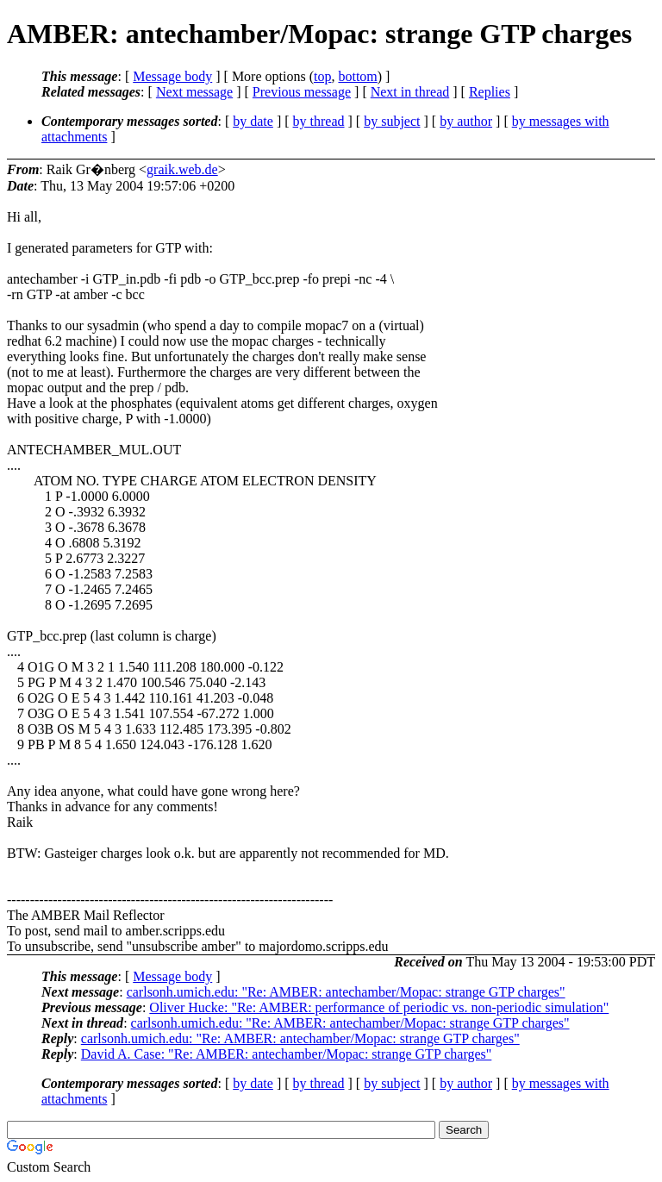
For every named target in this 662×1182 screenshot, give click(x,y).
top (322, 76)
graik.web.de (182, 169)
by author (466, 121)
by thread (319, 121)
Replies (489, 91)
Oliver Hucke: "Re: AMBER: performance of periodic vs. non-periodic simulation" (379, 1007)
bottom (357, 76)
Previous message (302, 91)
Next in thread (410, 91)
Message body (172, 76)
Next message (194, 91)
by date (253, 121)
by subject (392, 121)
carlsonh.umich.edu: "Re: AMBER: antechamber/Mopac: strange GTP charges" (346, 992)
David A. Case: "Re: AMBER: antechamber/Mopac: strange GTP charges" (286, 1054)
